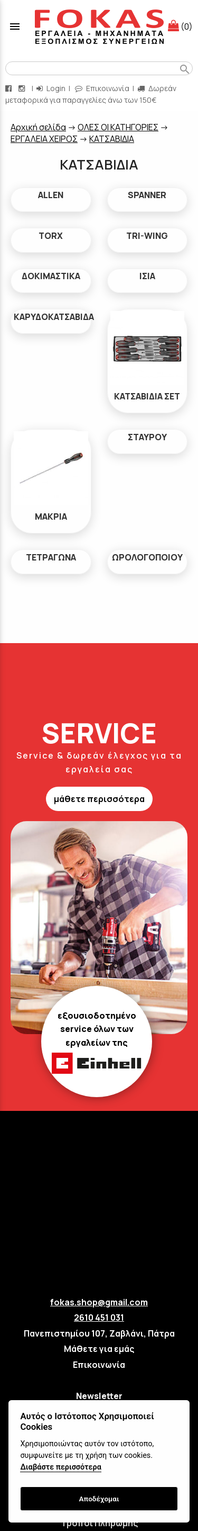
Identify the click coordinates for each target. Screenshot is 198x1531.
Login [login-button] (50, 88)
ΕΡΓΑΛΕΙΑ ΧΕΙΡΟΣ (44, 139)
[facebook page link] (9, 88)
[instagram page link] (22, 88)
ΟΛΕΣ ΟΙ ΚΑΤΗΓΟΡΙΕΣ (118, 127)
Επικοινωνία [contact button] (102, 88)
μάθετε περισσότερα (99, 799)
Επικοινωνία (99, 1364)
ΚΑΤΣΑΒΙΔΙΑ (111, 139)
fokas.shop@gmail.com (99, 1302)
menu (14, 26)
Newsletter (99, 1396)
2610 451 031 (99, 1317)
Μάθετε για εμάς (99, 1349)
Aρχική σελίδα (38, 127)
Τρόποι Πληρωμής (99, 1523)
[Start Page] (99, 26)
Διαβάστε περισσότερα (60, 1467)
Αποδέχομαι (99, 1498)
